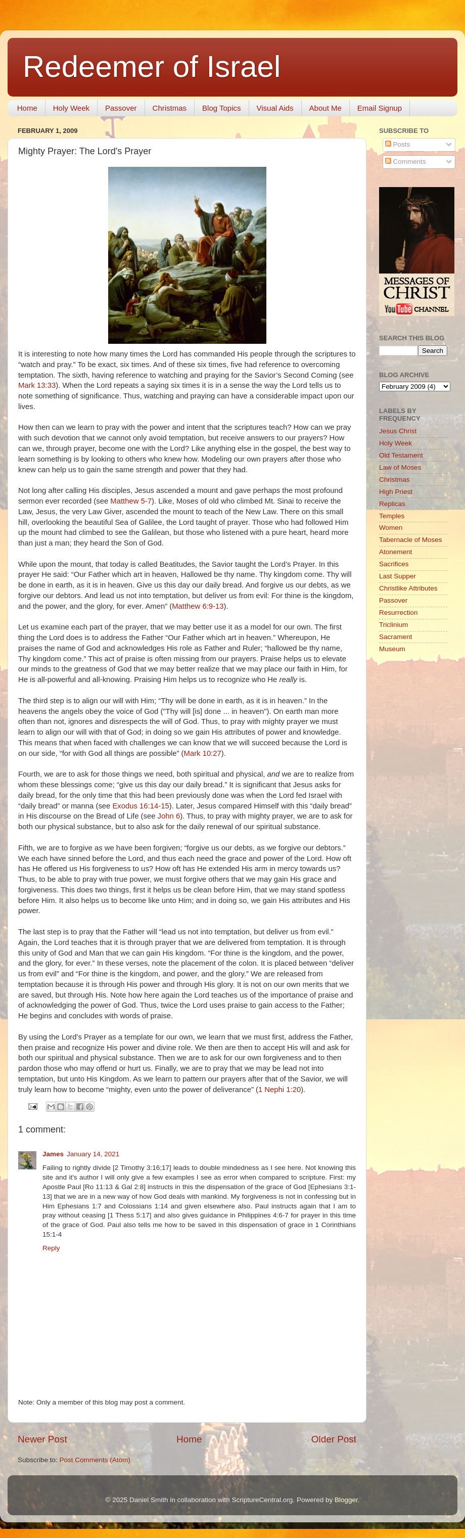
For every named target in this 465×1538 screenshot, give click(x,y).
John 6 (169, 816)
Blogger (346, 1500)
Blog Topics (221, 108)
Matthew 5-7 (131, 501)
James (53, 1154)
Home (27, 108)
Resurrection (398, 612)
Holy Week (71, 108)
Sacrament (395, 637)
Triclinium (393, 624)
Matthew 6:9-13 (197, 606)
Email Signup (379, 108)
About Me (325, 108)
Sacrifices (394, 564)
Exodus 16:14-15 (140, 806)
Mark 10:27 (202, 753)
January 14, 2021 (93, 1154)
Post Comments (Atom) (95, 1460)
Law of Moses (400, 467)
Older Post (333, 1439)
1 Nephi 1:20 (279, 1089)
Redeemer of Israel (152, 66)
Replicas (392, 504)
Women (390, 527)
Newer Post (42, 1439)
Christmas (170, 108)
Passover (121, 108)
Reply (51, 1248)
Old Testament (401, 455)
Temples (391, 516)
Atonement (395, 552)
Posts (397, 144)
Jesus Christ (397, 431)
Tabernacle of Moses (410, 540)
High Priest (395, 491)
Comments (405, 161)
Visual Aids (275, 108)
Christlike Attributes (408, 588)
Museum (392, 649)
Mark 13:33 (37, 385)
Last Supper (397, 576)
